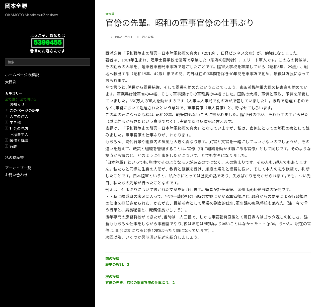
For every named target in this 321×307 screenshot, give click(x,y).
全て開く (11, 99)
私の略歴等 (14, 157)
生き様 (15, 122)
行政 (13, 146)
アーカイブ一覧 (18, 168)
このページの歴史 (25, 110)
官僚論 (109, 14)
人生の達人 (19, 116)
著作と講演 (19, 140)
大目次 (10, 82)
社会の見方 (19, 128)
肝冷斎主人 (19, 134)
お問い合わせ (16, 175)
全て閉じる (28, 99)
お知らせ (17, 104)
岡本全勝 (16, 6)
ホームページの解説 (22, 74)
